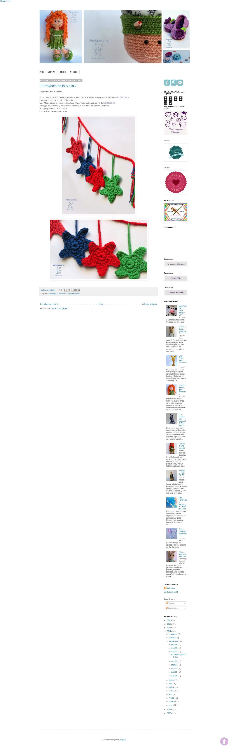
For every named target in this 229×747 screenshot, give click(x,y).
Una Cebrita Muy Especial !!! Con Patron (182, 420)
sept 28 (174, 648)
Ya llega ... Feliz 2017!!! (182, 473)
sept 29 (174, 644)
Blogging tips (5, 1)
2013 (169, 709)
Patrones (62, 72)
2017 (169, 620)
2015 (169, 627)
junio (171, 687)
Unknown (171, 588)
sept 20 (174, 652)
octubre (172, 638)
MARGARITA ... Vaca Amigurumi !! (183, 310)
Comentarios (172, 608)
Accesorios (52, 294)
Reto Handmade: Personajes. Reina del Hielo (183, 503)
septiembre (173, 641)
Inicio (42, 72)
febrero (172, 701)
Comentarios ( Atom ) (59, 308)
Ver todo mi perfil (171, 592)
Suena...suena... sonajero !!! (182, 330)
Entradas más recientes (49, 304)
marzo (172, 698)
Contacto (74, 72)
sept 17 (174, 665)
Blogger (123, 740)
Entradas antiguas (149, 304)
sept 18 (174, 661)
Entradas (170, 603)
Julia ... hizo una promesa (182, 554)
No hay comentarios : (49, 290)
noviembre (173, 634)
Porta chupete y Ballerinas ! (183, 532)
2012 (169, 713)
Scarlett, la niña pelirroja (182, 446)
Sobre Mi (51, 72)
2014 (169, 631)
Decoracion (62, 294)
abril (171, 694)
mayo (171, 691)
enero (171, 705)
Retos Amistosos (73, 294)
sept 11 (174, 672)
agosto (172, 680)
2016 (169, 624)
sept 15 (174, 668)
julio (171, 684)
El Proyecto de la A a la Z (58, 86)
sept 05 (174, 676)
